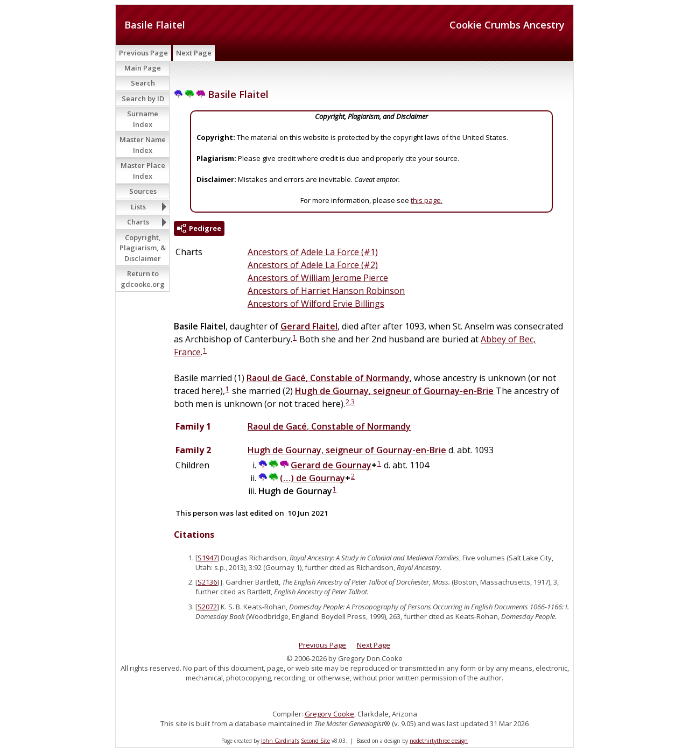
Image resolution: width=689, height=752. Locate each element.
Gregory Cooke (329, 714)
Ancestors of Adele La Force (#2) (313, 265)
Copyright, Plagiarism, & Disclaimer (142, 248)
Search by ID (143, 98)
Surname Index (142, 119)
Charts (138, 222)
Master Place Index (143, 170)
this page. (426, 200)
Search (143, 83)
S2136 (207, 582)
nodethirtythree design (439, 740)
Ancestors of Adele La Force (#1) (313, 252)
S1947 (207, 558)
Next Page (194, 53)
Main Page (142, 68)
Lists (138, 207)
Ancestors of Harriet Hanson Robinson (326, 291)
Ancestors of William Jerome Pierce (318, 278)
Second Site (315, 740)
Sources (143, 191)
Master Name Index (142, 145)
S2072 (207, 607)
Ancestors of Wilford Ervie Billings (316, 304)
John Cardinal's (280, 740)
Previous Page (143, 53)
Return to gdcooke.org (143, 279)
